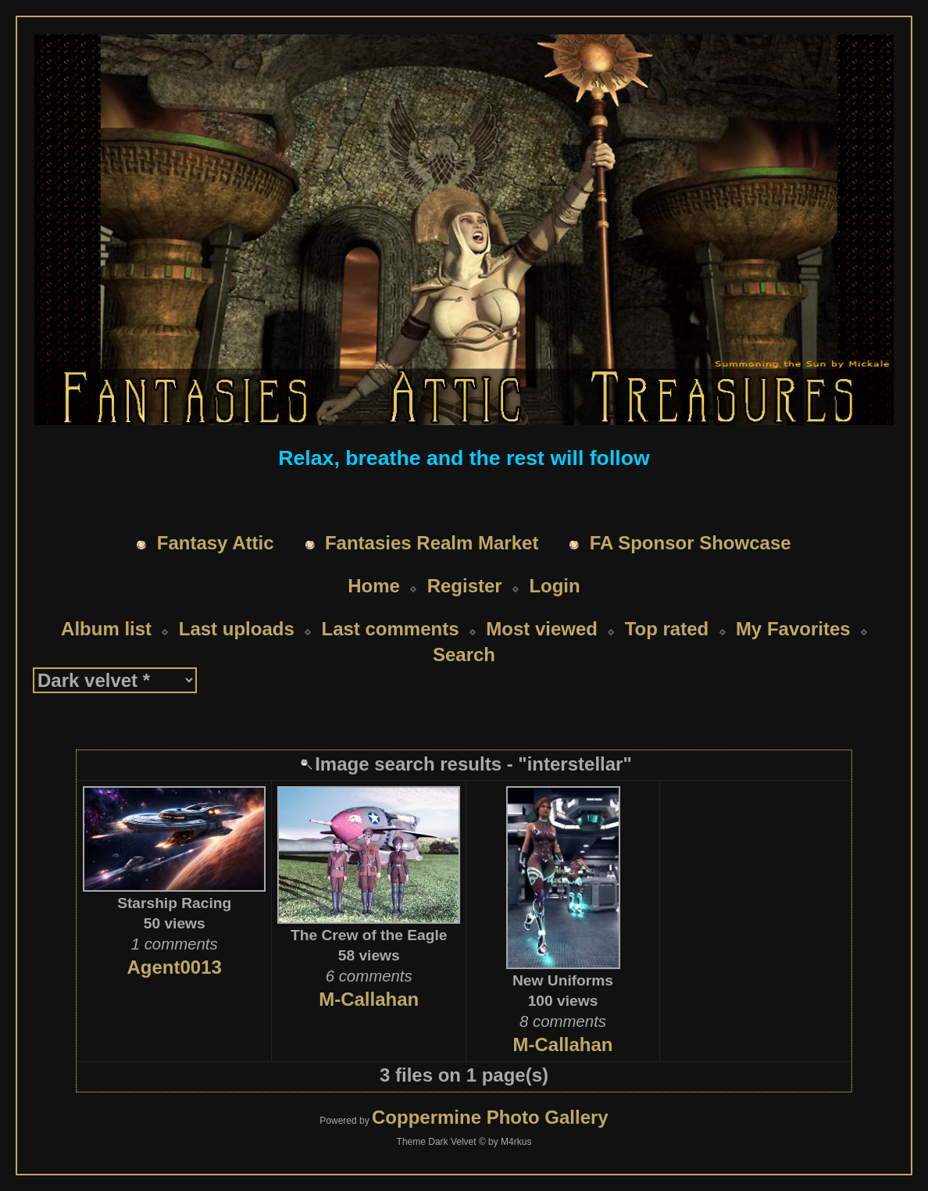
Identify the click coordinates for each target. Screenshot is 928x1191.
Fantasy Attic (215, 542)
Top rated (667, 628)
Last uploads (236, 628)
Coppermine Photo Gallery (490, 1117)
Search (464, 654)
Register (464, 585)
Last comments (390, 628)
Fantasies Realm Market (431, 542)
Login (554, 585)
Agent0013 (174, 967)
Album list (106, 628)
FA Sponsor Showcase (690, 542)
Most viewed (542, 628)
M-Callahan (369, 999)
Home (374, 585)
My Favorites (793, 628)
